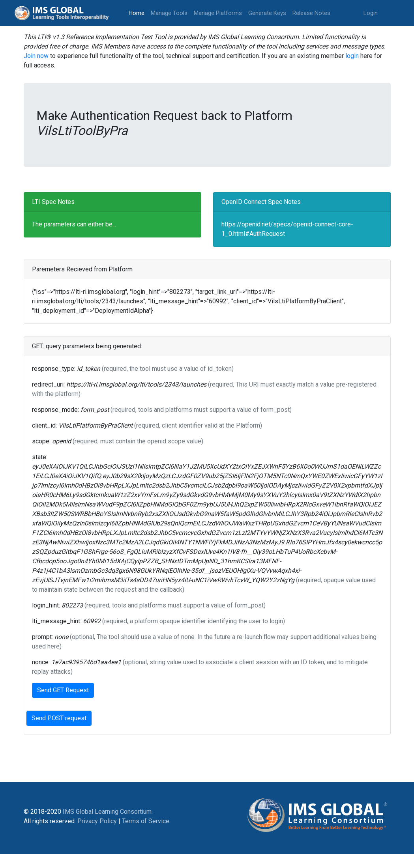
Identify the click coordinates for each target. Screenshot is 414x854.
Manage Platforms (218, 13)
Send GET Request (63, 690)
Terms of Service (145, 821)
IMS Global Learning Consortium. (108, 811)
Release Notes (311, 13)
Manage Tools (169, 13)
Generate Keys (267, 13)
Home (138, 12)
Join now (36, 56)
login (352, 56)
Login (370, 13)
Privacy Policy (97, 821)
